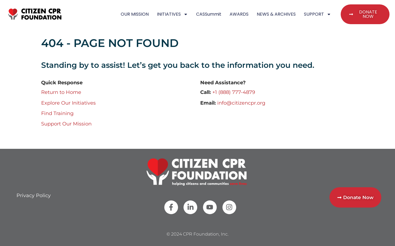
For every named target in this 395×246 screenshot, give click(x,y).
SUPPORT (317, 14)
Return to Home (61, 92)
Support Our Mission (66, 124)
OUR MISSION (135, 14)
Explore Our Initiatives (68, 103)
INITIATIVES (172, 14)
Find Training (57, 113)
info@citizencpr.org (241, 103)
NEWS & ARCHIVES (276, 14)
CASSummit (208, 14)
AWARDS (239, 14)
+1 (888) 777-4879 (233, 92)
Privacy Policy (33, 195)
